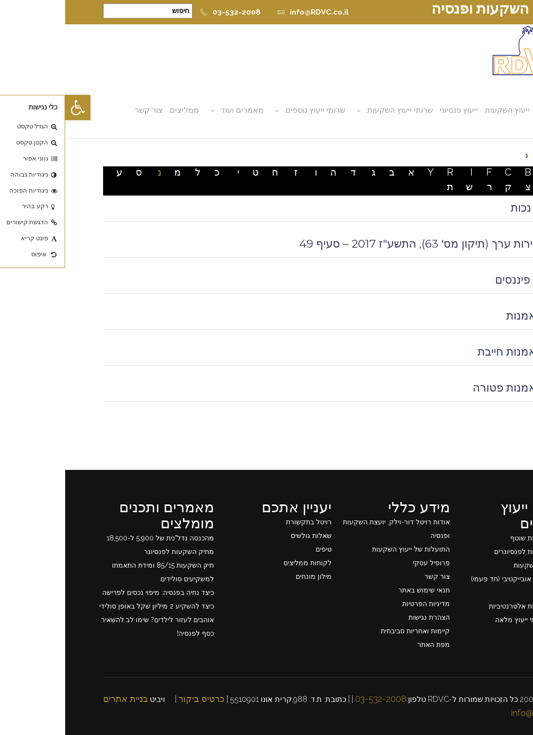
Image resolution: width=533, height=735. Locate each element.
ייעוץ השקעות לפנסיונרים (465, 552)
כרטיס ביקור (136, 699)
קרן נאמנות (468, 316)
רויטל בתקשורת (243, 522)
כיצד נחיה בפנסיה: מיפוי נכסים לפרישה (93, 592)
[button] (12, 107)
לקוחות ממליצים (242, 563)
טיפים (258, 549)
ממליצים (119, 110)
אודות (480, 110)
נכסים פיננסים (462, 280)
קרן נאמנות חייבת (453, 352)
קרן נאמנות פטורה (451, 387)
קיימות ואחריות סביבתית (350, 631)
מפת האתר (368, 644)
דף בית (485, 155)
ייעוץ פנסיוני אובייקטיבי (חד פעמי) (454, 579)
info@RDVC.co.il (248, 12)
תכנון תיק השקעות (475, 565)
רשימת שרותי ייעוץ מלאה (466, 620)
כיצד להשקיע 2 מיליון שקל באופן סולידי (91, 606)
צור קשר (84, 110)
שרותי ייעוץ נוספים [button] (250, 110)
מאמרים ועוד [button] (177, 110)
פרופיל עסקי (366, 563)
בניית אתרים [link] (60, 699)
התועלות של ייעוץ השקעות (346, 549)
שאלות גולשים (246, 535)
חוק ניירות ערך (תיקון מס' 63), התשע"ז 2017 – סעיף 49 (364, 244)
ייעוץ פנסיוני (393, 110)
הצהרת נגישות (364, 617)
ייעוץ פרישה (485, 592)
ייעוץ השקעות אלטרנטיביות (463, 606)
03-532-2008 (165, 12)
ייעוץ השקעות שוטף (473, 538)
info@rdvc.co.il (474, 713)
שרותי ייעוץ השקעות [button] (335, 110)
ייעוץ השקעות (442, 110)
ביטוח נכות (470, 208)
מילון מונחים (248, 576)
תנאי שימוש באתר (359, 590)
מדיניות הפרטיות (361, 604)
